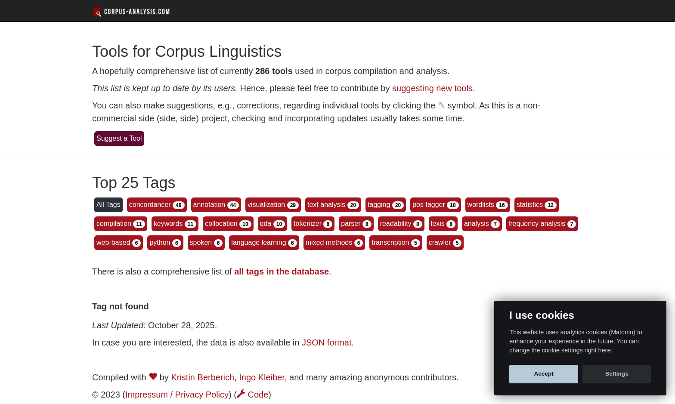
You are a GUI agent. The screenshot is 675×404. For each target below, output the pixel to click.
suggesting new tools (432, 88)
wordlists (481, 204)
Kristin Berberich (202, 377)
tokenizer (308, 223)
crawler (440, 242)
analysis (476, 223)
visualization (266, 204)
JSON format (327, 342)
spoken (201, 242)
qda (266, 223)
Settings (617, 373)
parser (350, 223)
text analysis (326, 204)
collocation (221, 223)
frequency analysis (537, 223)
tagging (379, 204)
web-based (113, 242)
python (159, 242)
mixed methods (329, 242)
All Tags (108, 204)
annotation (209, 204)
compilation (113, 223)
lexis (438, 223)
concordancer (150, 204)
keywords (168, 223)
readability (396, 223)
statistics (530, 204)
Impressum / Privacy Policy (177, 394)
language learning (258, 242)
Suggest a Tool (119, 138)
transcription (390, 242)
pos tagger (428, 204)
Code (252, 394)
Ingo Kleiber (262, 377)
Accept (543, 373)
